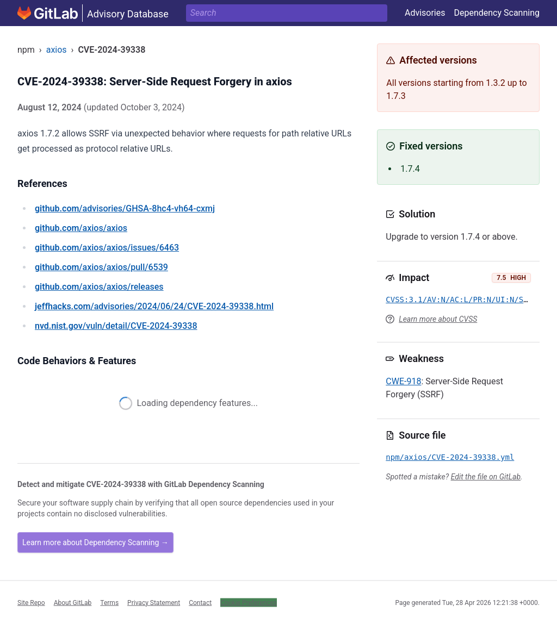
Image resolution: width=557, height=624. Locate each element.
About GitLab (73, 602)
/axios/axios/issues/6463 (107, 247)
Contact (200, 602)
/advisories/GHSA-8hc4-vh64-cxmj (125, 208)
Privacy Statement (153, 602)
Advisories (425, 13)
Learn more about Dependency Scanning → (95, 542)
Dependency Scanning (497, 13)
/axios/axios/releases (99, 287)
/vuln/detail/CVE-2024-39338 (116, 326)
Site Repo (31, 602)
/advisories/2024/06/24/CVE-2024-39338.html (154, 306)
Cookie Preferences (248, 602)
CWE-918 (403, 381)
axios (56, 50)
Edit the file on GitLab (486, 476)
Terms (109, 602)
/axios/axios (81, 228)
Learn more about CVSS (438, 319)
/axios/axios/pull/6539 (101, 267)
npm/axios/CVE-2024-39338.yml (450, 457)
